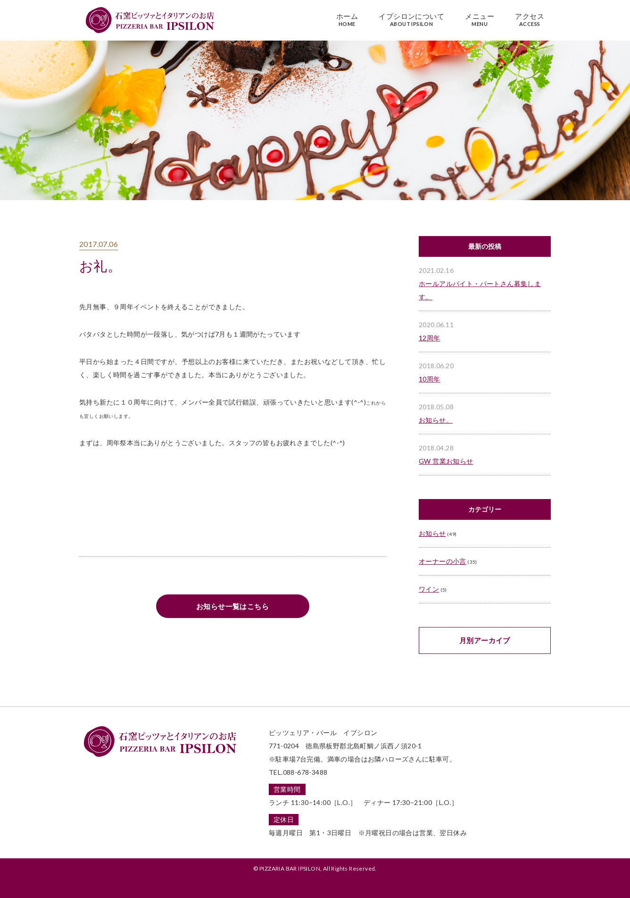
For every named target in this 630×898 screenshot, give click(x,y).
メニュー (479, 20)
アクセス (529, 20)
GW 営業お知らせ (446, 461)
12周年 (429, 338)
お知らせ (432, 533)
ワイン (429, 589)
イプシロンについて (411, 20)
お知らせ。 (436, 420)
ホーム (347, 20)
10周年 (429, 379)
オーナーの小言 (442, 561)
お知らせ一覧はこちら (232, 606)
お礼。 (100, 266)
